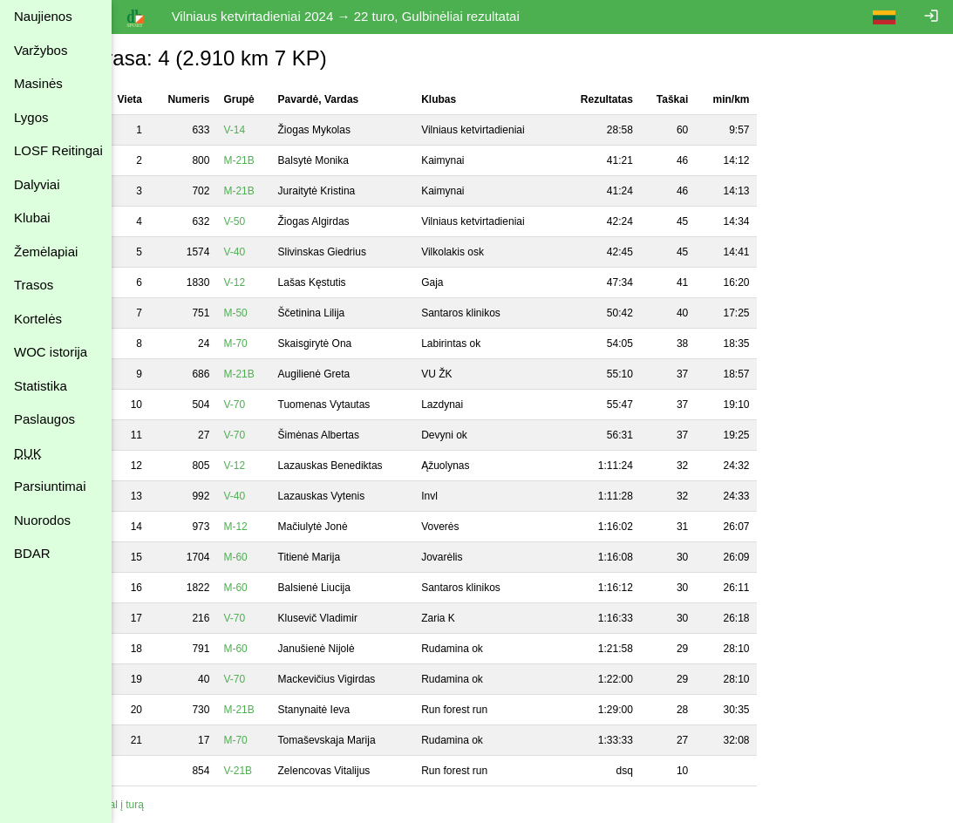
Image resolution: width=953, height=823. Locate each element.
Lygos (31, 117)
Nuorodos (42, 520)
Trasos (33, 284)
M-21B (270, 160)
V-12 (266, 282)
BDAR (32, 553)
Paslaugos (44, 419)
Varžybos (40, 50)
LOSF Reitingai (58, 150)
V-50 (266, 221)
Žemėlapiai (46, 251)
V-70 (266, 404)
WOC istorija (50, 351)
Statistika (40, 385)
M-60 (267, 557)
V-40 (266, 252)
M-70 (267, 343)
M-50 (267, 313)
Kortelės (38, 318)
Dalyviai (37, 184)
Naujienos (43, 16)
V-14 (266, 130)
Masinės (38, 83)
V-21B (269, 771)
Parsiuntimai (50, 486)
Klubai (32, 217)
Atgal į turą (150, 805)
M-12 (267, 526)
